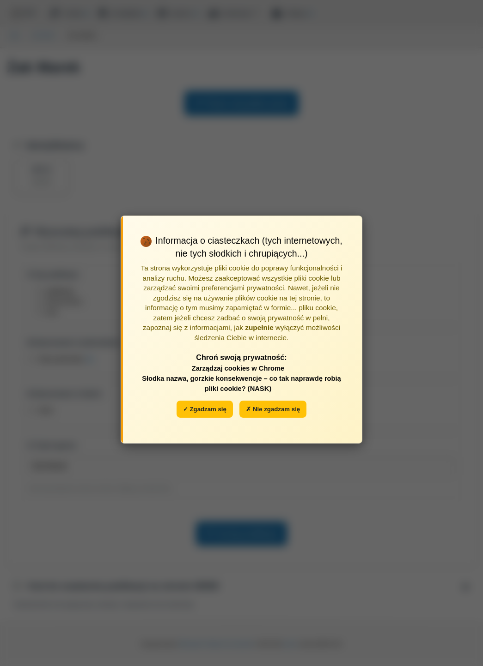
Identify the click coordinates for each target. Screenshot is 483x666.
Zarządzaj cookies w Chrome (238, 368)
